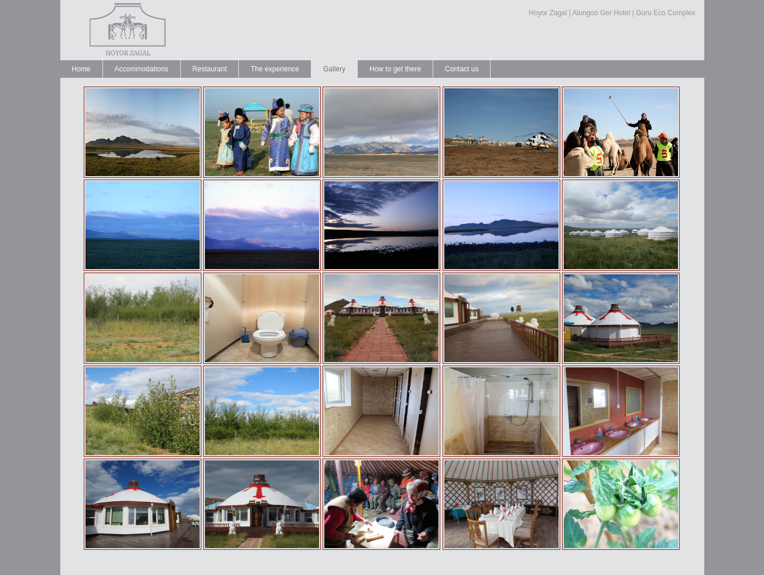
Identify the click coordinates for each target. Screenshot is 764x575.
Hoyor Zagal (548, 13)
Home (81, 69)
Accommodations (142, 69)
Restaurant (210, 69)
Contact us (461, 69)
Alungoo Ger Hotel (602, 13)
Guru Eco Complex (665, 13)
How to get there (395, 69)
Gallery (334, 69)
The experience (275, 69)
